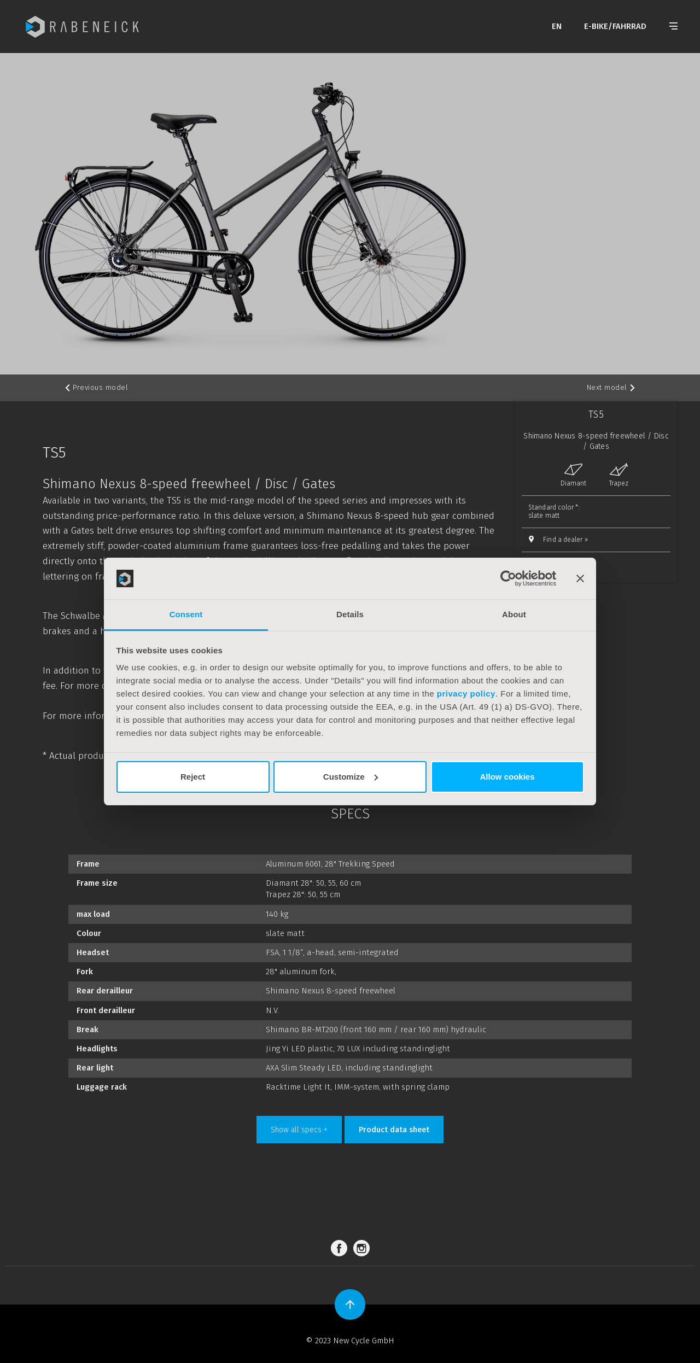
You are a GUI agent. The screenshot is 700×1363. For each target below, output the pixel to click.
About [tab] (514, 614)
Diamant (573, 475)
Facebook (341, 1248)
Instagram (363, 1248)
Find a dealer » (565, 539)
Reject (192, 776)
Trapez (618, 475)
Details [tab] (350, 614)
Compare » (552, 564)
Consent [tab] (186, 614)
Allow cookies (507, 776)
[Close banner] (580, 578)
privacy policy (466, 693)
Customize (350, 776)
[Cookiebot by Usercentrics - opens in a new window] (508, 578)
